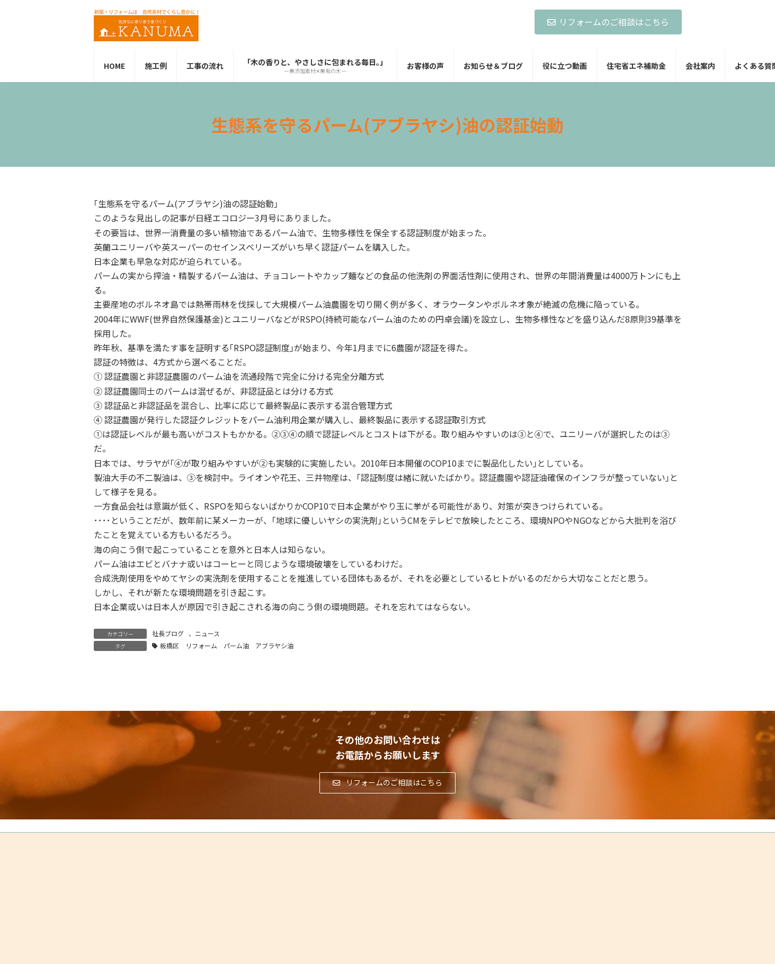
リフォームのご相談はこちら (608, 21)
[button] (387, 782)
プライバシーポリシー (135, 841)
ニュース (207, 633)
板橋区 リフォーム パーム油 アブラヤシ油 (230, 645)
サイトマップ (208, 841)
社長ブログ (168, 633)
